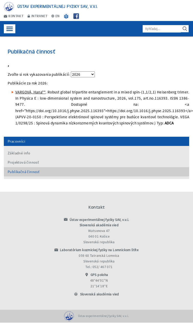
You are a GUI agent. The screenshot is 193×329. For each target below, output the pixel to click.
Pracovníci (16, 141)
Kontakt (14, 16)
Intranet (37, 16)
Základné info (19, 153)
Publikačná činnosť (23, 171)
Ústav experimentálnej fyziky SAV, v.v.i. (57, 6)
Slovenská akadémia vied (99, 294)
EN (55, 16)
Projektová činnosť (23, 162)
